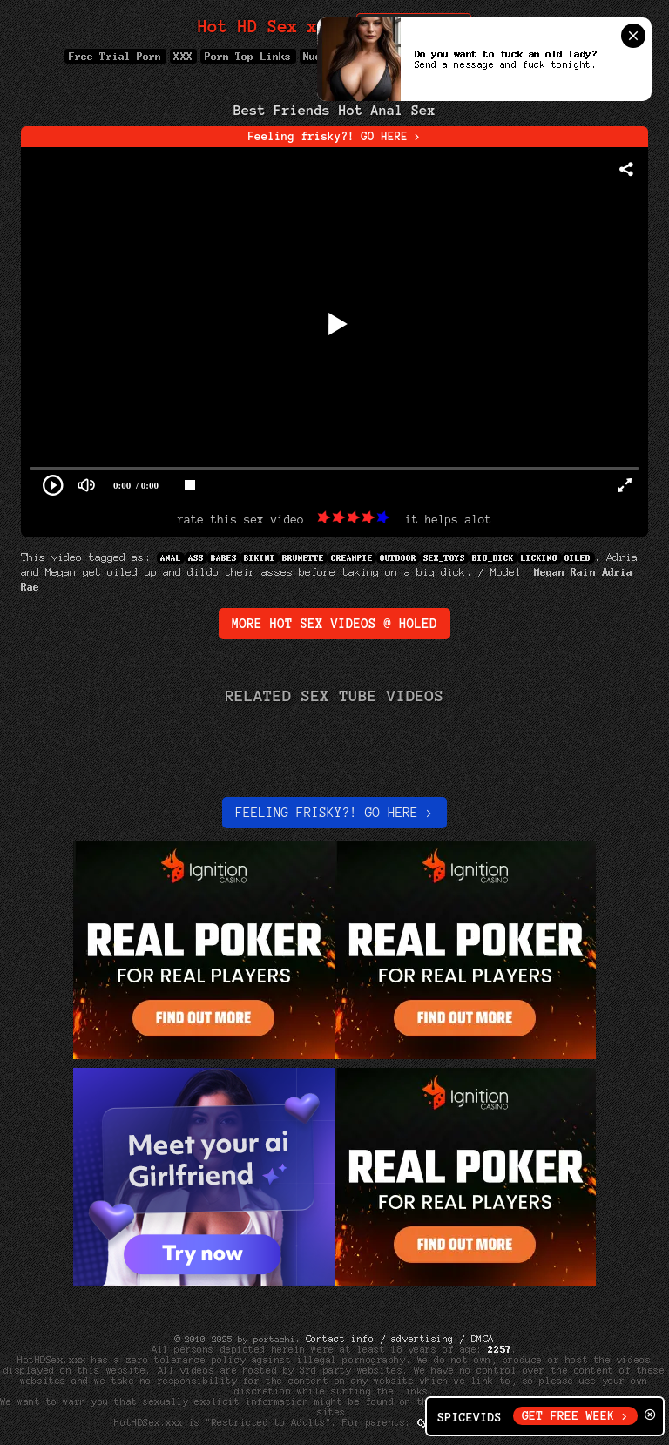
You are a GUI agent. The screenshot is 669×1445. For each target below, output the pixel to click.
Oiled (578, 558)
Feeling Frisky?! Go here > (334, 813)
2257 (500, 1349)
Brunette (303, 558)
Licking (539, 558)
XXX (183, 56)
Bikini (259, 558)
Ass (196, 558)
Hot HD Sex (268, 26)
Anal (170, 558)
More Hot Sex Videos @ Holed (334, 624)
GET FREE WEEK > (575, 1415)
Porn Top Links (248, 56)
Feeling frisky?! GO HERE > (335, 137)
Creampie (352, 558)
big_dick (493, 558)
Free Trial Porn (115, 56)
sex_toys (444, 558)
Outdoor (398, 558)
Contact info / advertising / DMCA (400, 1339)
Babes (224, 558)
